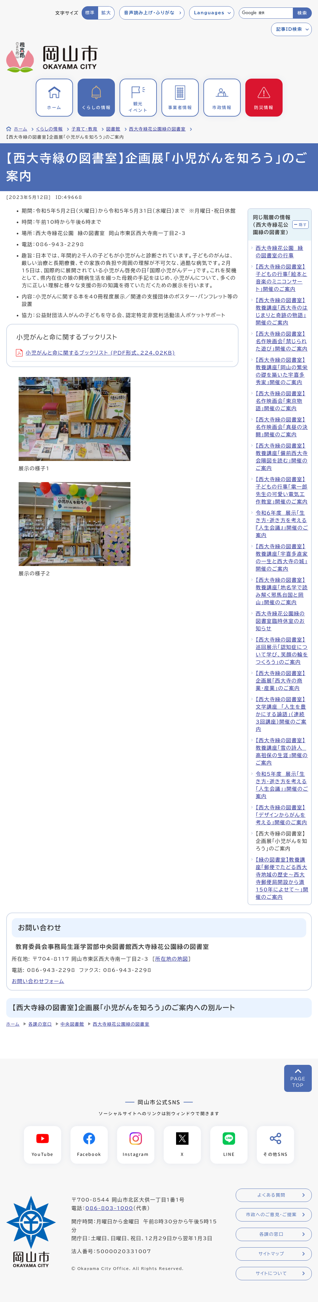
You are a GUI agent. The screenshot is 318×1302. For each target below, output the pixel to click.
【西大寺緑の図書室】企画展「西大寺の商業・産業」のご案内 (280, 681)
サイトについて (271, 1273)
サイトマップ (271, 1254)
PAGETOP (298, 1082)
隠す (303, 224)
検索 (302, 13)
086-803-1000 (109, 1208)
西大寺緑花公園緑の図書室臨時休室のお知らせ (280, 621)
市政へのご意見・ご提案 (271, 1214)
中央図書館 (72, 1024)
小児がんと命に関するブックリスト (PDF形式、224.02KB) (95, 352)
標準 (90, 13)
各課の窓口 (40, 1024)
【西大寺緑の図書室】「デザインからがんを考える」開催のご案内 (281, 815)
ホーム (20, 129)
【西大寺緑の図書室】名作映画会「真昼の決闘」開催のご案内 (282, 427)
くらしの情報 (49, 129)
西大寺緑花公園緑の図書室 (157, 129)
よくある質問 (271, 1195)
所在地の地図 (171, 958)
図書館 (113, 129)
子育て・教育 (84, 129)
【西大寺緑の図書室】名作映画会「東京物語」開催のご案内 (280, 401)
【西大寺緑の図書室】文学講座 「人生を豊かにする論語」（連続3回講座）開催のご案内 (281, 714)
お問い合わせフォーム (38, 981)
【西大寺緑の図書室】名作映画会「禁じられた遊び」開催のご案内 (281, 341)
